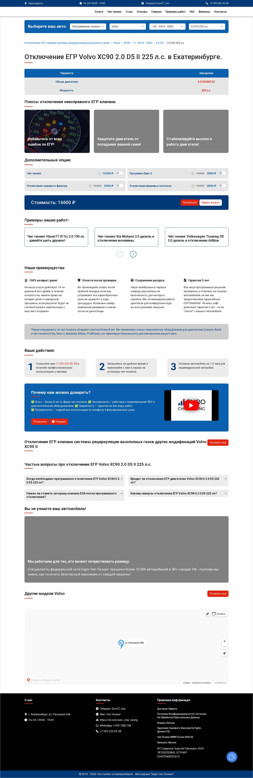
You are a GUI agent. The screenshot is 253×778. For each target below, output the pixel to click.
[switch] (119, 173)
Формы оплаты (166, 723)
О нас (129, 11)
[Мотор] (207, 26)
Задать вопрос (211, 202)
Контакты (220, 11)
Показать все (218, 442)
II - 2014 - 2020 (143, 42)
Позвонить (40, 421)
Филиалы (204, 11)
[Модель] (167, 26)
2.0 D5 (159, 42)
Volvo (116, 42)
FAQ (192, 11)
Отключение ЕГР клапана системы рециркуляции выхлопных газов (66, 42)
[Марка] (128, 26)
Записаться (190, 202)
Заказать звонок (166, 742)
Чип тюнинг (114, 11)
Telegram (59, 421)
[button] (133, 254)
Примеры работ (175, 11)
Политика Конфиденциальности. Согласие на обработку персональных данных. (181, 716)
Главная (156, 11)
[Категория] (88, 26)
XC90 (127, 42)
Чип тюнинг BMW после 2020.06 (175, 737)
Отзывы (142, 11)
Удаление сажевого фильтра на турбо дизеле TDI (179, 730)
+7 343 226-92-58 (66, 363)
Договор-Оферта (167, 708)
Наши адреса (35, 3)
